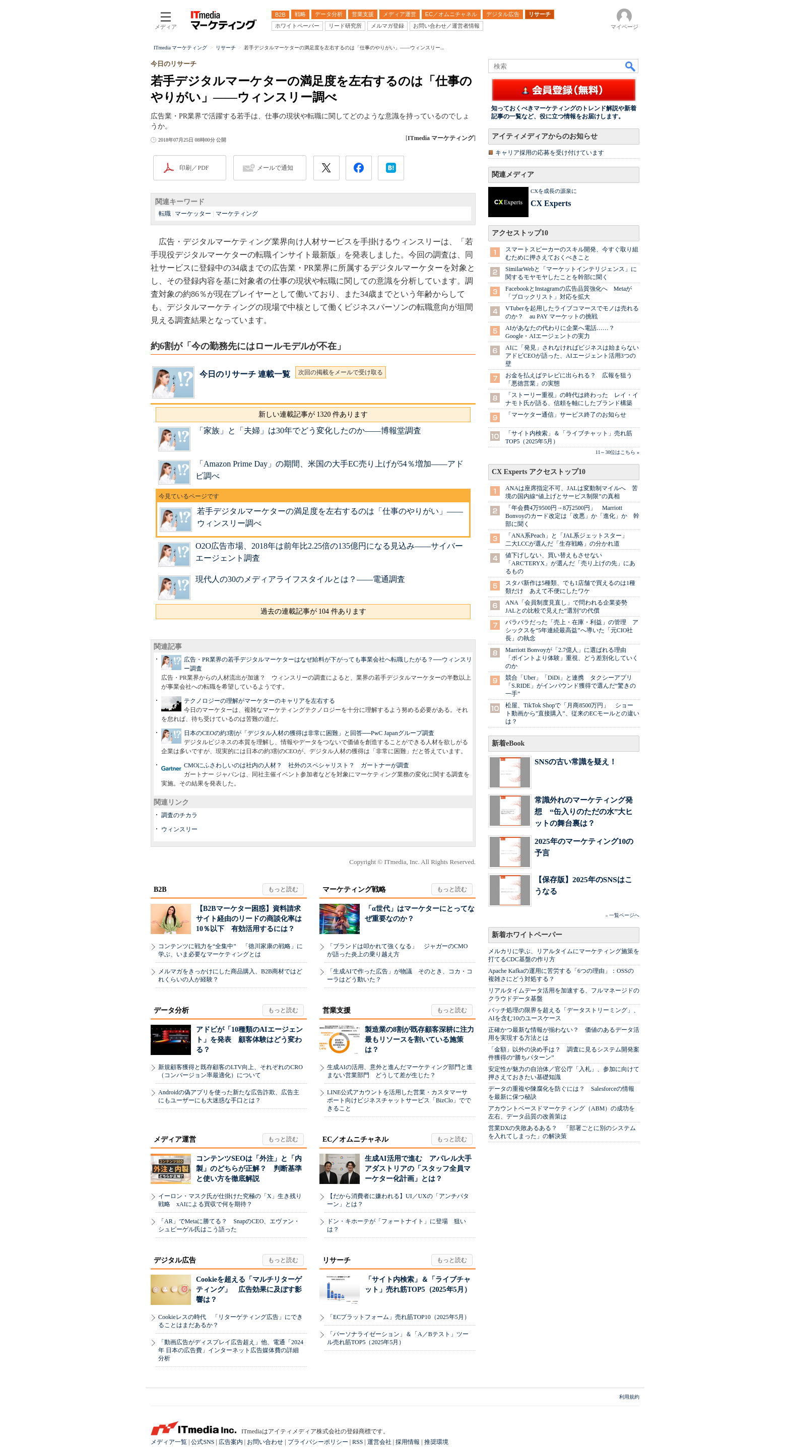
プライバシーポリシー (318, 1441)
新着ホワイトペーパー (527, 935)
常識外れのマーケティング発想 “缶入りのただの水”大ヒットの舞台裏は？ (584, 811)
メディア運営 (175, 1139)
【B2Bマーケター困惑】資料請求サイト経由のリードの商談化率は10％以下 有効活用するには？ (249, 919)
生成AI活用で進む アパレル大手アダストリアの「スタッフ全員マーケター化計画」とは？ (418, 1168)
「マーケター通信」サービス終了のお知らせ (565, 414)
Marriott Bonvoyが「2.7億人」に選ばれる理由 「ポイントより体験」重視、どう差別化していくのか (571, 658)
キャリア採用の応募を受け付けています (549, 152)
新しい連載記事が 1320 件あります (313, 414)
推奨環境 (436, 1441)
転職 (165, 213)
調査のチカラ (179, 815)
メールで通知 (275, 167)
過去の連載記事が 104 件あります (313, 611)
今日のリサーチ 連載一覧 (245, 374)
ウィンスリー (179, 829)
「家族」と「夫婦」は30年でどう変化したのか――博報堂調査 (308, 430)
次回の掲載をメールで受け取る (340, 372)
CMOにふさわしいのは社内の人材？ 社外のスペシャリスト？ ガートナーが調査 (296, 765)
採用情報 (408, 1441)
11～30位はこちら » (617, 452)
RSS (357, 1441)
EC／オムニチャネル (355, 1139)
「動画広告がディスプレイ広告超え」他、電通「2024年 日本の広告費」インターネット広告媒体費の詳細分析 (230, 1350)
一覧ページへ (624, 915)
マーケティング (237, 213)
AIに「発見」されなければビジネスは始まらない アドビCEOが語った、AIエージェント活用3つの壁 (575, 355)
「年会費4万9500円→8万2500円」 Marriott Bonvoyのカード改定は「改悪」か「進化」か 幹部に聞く (572, 515)
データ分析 (171, 1010)
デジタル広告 (175, 1260)
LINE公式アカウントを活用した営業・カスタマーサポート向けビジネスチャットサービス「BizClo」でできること (399, 1100)
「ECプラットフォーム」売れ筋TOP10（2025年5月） (398, 1317)
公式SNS (202, 1441)
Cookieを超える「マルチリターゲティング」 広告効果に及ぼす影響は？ (249, 1289)
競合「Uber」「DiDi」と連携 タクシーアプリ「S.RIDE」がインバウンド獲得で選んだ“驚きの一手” (570, 685)
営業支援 (336, 1010)
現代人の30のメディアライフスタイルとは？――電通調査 (300, 579)
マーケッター (193, 213)
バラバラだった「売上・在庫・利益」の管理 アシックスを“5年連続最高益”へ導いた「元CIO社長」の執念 (571, 630)
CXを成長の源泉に (554, 191)
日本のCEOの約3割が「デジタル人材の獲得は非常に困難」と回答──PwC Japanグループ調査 (309, 733)
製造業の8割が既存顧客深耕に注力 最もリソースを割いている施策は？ (423, 1039)
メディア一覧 (169, 1441)
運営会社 (379, 1441)
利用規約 (629, 1397)
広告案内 (231, 1441)
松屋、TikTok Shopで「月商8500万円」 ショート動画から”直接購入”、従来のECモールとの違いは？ (572, 713)
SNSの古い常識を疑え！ (576, 761)
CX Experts (551, 203)
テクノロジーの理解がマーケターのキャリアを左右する (259, 700)
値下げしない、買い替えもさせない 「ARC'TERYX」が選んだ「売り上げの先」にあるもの (570, 563)
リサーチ (336, 1260)
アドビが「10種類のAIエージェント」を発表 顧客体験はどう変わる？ (249, 1039)
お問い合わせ (265, 1441)
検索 (630, 66)
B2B (160, 889)
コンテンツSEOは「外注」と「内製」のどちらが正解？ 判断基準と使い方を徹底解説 (249, 1168)
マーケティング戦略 (354, 889)
